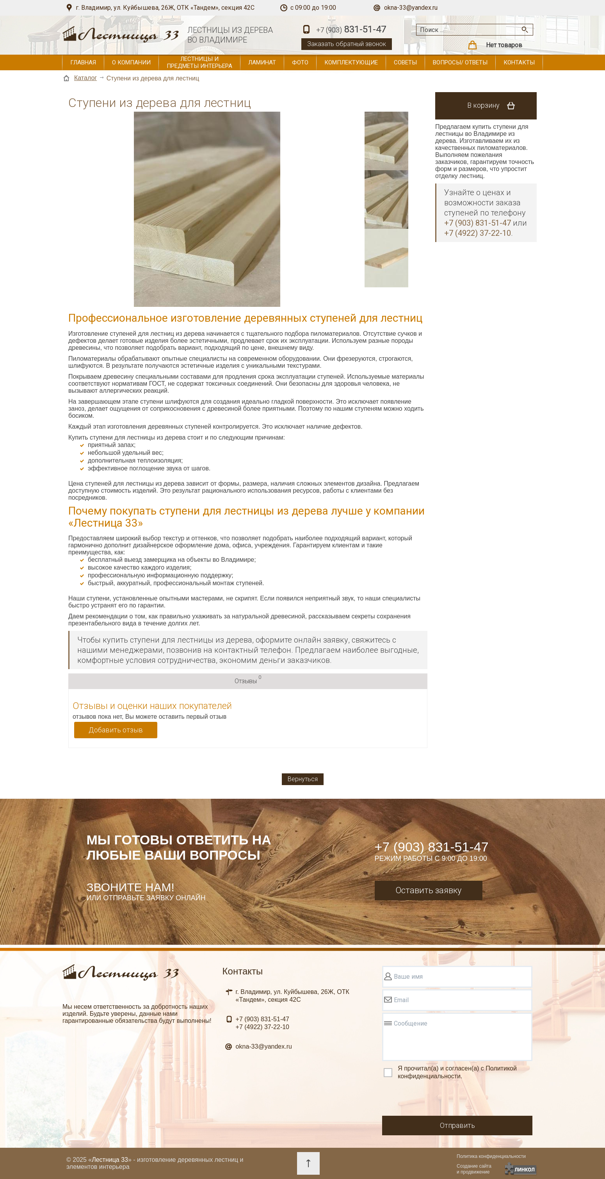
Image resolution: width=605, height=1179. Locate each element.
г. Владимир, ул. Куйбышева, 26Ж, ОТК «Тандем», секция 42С (165, 7)
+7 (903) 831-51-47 (432, 846)
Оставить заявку (428, 890)
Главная (83, 62)
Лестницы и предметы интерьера (199, 62)
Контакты (519, 62)
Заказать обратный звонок (346, 44)
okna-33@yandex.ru (411, 7)
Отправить (457, 1125)
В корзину (494, 106)
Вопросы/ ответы (460, 62)
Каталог (85, 78)
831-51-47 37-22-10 (262, 1023)
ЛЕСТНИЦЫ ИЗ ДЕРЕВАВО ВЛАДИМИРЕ (230, 35)
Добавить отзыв (116, 730)
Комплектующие (351, 62)
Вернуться (303, 779)
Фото (300, 62)
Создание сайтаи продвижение (474, 1169)
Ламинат (262, 62)
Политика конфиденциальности (491, 1156)
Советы (405, 62)
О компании (131, 62)
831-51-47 (351, 30)
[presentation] (441, 1099)
